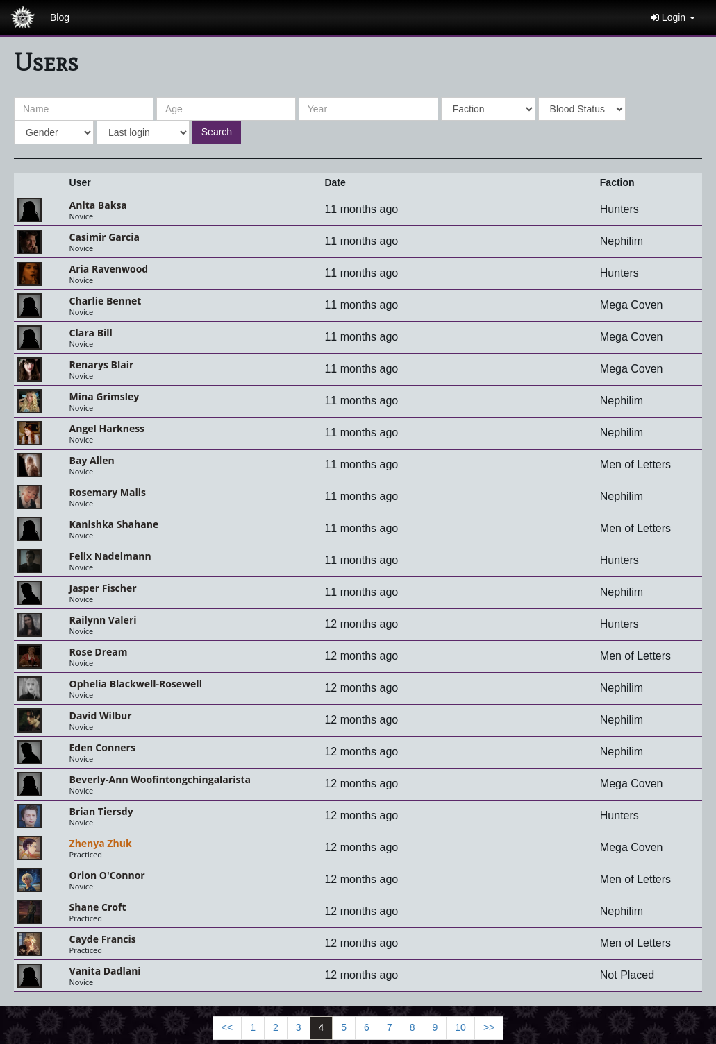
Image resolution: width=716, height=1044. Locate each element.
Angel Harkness (107, 428)
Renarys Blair (101, 364)
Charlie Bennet (105, 300)
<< (227, 1027)
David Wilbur (100, 715)
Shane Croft (97, 907)
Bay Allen (92, 460)
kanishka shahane (114, 524)
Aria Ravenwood (109, 268)
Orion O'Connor (107, 875)
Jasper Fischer (103, 587)
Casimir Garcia (104, 236)
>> (488, 1027)
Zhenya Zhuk (100, 843)
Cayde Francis (102, 938)
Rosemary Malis (107, 492)
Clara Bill (91, 332)
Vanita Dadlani (105, 970)
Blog (59, 17)
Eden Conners (102, 747)
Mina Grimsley (104, 396)
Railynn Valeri (103, 619)
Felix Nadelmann (110, 556)
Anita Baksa (98, 205)
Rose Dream (98, 651)
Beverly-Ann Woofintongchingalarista (160, 779)
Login (673, 17)
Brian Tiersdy (101, 811)
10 (460, 1027)
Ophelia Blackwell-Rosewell (135, 683)
